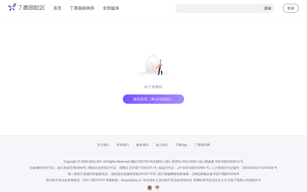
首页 (57, 8)
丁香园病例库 (82, 8)
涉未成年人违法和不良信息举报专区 (167, 180)
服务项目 (142, 145)
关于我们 (103, 145)
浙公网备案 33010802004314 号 (221, 161)
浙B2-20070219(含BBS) (146, 161)
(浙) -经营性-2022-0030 (181, 161)
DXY (99, 161)
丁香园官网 (202, 145)
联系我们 (123, 145)
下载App (181, 145)
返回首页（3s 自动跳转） (153, 99)
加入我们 (162, 145)
